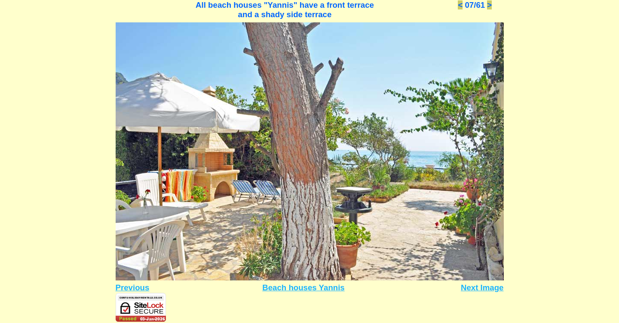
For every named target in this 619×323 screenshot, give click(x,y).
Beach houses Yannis (303, 287)
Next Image (482, 287)
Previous (133, 287)
